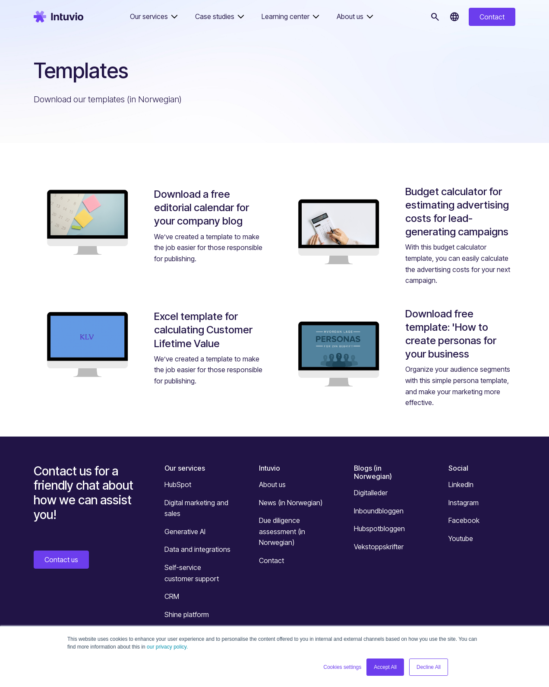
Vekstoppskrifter (379, 546)
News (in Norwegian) (290, 502)
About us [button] (350, 16)
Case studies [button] (214, 16)
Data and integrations (197, 549)
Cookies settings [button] (342, 667)
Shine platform (186, 614)
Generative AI (184, 531)
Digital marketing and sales (196, 508)
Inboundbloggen (379, 511)
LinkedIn (460, 484)
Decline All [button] (428, 667)
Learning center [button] (285, 16)
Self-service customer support (191, 573)
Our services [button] (149, 16)
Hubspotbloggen (379, 528)
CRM (171, 596)
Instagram (463, 502)
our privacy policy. (167, 647)
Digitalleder (371, 492)
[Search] (435, 17)
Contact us (61, 559)
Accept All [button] (385, 667)
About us (272, 484)
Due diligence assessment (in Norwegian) (282, 531)
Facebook (464, 520)
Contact (492, 17)
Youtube (460, 538)
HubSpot (177, 484)
